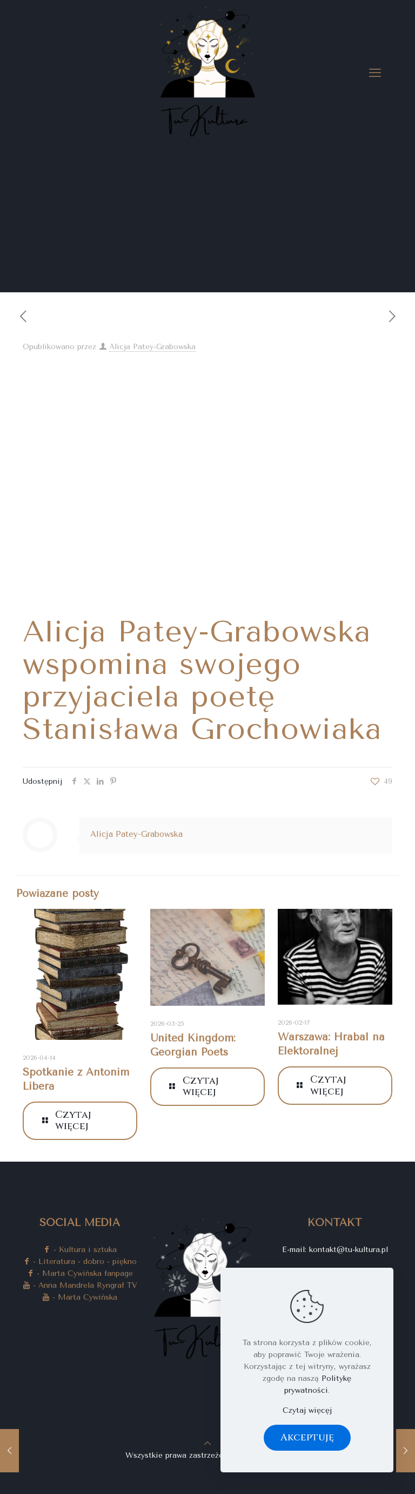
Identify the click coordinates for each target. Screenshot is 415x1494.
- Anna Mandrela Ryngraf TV (80, 1285)
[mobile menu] (375, 73)
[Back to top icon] (207, 1443)
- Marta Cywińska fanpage (79, 1273)
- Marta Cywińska (79, 1297)
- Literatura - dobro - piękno (80, 1261)
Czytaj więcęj (307, 1410)
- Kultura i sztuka (80, 1249)
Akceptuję (307, 1437)
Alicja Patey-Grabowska (152, 346)
